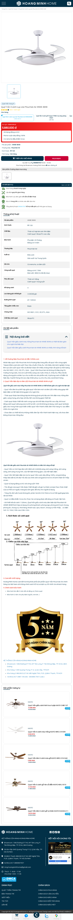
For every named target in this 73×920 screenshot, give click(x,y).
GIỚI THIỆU (6, 897)
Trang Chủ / (5, 9)
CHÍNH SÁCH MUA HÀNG (47, 890)
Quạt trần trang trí (13, 9)
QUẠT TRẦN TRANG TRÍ (11, 890)
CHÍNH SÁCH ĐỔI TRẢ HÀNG (49, 901)
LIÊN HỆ (4, 905)
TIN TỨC (5, 901)
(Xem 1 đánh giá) (15, 110)
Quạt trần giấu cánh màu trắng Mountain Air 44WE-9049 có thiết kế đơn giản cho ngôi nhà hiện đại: (36, 343)
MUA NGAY (56, 158)
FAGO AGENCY (65, 911)
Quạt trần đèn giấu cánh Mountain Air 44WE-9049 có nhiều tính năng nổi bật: (36, 348)
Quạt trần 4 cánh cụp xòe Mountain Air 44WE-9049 (32, 9)
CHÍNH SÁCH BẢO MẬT (47, 905)
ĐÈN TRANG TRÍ (8, 894)
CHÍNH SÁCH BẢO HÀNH (47, 897)
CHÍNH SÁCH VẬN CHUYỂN (48, 894)
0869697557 (22, 206)
